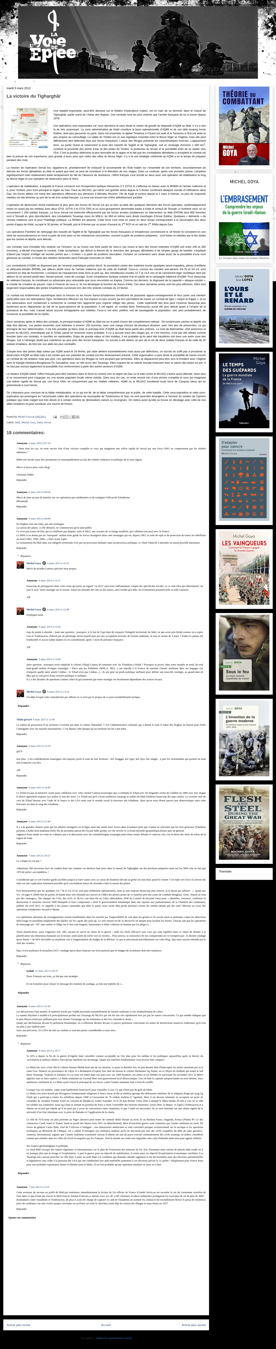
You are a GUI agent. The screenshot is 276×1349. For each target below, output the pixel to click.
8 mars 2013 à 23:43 (39, 1006)
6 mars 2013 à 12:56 (49, 626)
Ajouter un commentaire (22, 1217)
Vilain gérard (24, 719)
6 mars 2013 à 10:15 (58, 563)
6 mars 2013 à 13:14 (58, 691)
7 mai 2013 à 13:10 (39, 1186)
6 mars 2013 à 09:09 (39, 518)
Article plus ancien (194, 1325)
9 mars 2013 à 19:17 (49, 1050)
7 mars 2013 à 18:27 (39, 855)
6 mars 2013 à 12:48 (58, 609)
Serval (47, 422)
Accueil (106, 1325)
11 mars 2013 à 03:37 (46, 970)
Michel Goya (29, 422)
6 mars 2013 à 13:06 (49, 659)
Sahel (40, 422)
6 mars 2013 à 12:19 (39, 745)
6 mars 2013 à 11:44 (44, 719)
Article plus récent (18, 1325)
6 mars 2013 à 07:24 (39, 443)
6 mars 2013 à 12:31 (49, 580)
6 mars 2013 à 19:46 (39, 787)
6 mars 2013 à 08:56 (39, 492)
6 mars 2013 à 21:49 (39, 821)
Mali (17, 422)
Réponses (26, 556)
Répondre (21, 479)
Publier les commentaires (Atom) (114, 1338)
